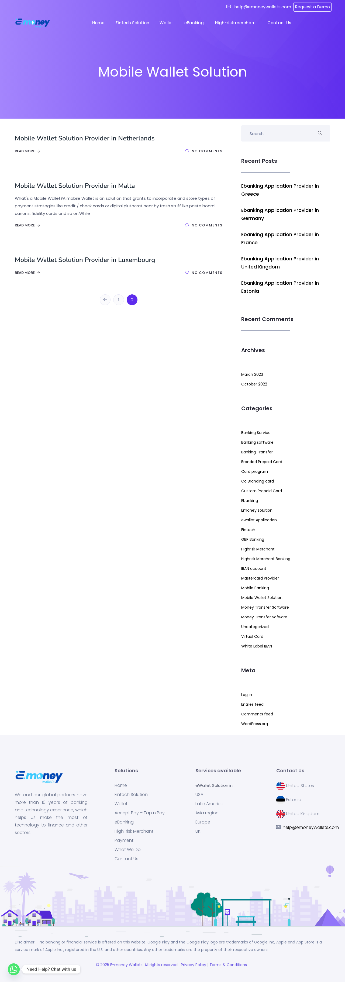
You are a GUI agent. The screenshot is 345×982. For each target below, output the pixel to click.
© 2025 (103, 964)
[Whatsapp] (14, 969)
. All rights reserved (161, 964)
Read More (27, 151)
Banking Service (256, 432)
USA (199, 794)
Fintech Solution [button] (132, 23)
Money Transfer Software (265, 607)
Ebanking (249, 500)
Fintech (248, 529)
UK (198, 831)
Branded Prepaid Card (261, 461)
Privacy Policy (193, 964)
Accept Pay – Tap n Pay (140, 813)
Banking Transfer (257, 452)
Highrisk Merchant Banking (265, 558)
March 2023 (252, 374)
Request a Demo (312, 7)
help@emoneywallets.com (262, 7)
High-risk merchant (236, 23)
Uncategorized (255, 626)
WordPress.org (254, 723)
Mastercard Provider (260, 578)
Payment (124, 840)
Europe (202, 822)
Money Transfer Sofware (264, 617)
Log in (246, 694)
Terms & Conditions (229, 964)
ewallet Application (259, 520)
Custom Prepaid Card (261, 491)
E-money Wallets (126, 964)
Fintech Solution (131, 794)
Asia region (207, 813)
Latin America (209, 804)
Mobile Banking (255, 588)
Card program (254, 471)
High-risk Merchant (134, 831)
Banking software (257, 442)
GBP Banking (252, 539)
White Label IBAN (256, 646)
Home (98, 23)
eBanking (194, 23)
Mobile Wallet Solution (261, 597)
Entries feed (252, 704)
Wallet (167, 23)
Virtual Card (252, 636)
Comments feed (257, 714)
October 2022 (254, 384)
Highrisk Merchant (258, 549)
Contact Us (279, 23)
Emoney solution (256, 510)
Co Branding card (257, 481)
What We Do (128, 849)
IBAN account (253, 568)
